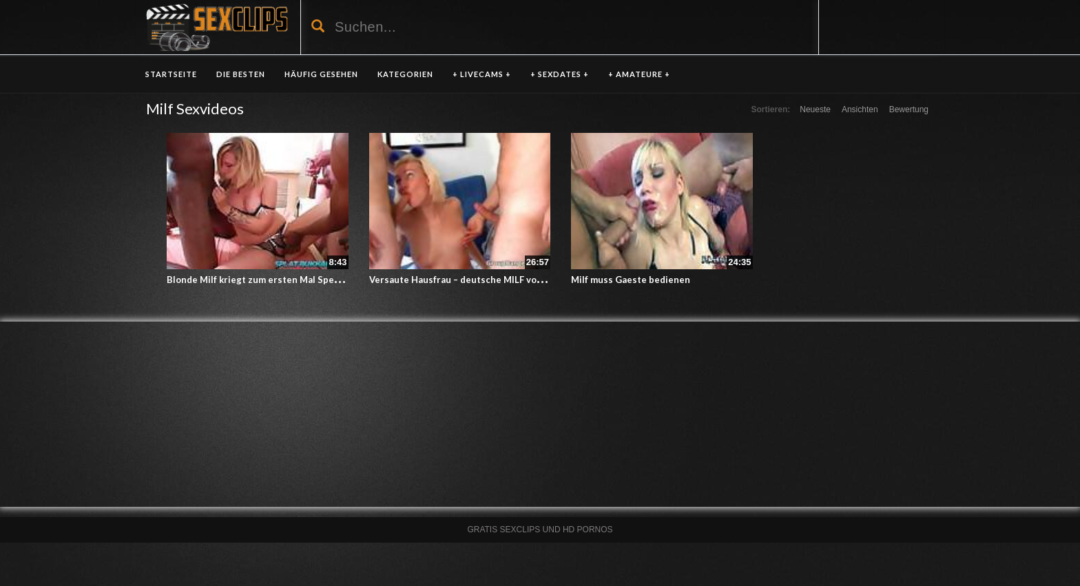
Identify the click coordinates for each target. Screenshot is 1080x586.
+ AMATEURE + (639, 74)
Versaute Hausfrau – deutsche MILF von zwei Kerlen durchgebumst (515, 279)
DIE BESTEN (240, 74)
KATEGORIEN (405, 74)
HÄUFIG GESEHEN (321, 74)
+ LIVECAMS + (482, 74)
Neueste (815, 109)
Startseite (171, 74)
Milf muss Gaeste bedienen (630, 279)
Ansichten (860, 109)
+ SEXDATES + (559, 74)
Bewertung (908, 109)
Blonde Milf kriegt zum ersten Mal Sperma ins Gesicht (284, 279)
